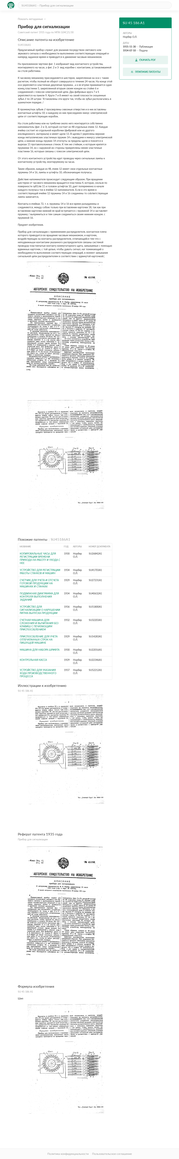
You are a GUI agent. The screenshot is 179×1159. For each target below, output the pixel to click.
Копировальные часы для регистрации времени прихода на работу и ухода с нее (40, 558)
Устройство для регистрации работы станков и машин (40, 571)
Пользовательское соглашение (112, 1153)
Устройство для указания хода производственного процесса (38, 673)
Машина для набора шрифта (39, 649)
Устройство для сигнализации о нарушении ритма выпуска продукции (40, 609)
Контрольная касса (33, 659)
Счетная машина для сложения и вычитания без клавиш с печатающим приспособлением (39, 624)
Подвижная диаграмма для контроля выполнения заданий (39, 596)
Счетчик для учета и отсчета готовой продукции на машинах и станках (39, 583)
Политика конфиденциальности (68, 1153)
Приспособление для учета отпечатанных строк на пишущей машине (39, 639)
